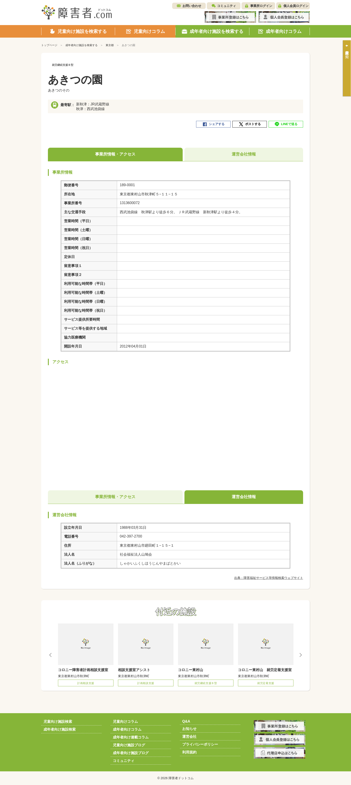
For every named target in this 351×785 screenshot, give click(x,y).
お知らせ (189, 729)
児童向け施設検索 (57, 721)
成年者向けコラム (127, 729)
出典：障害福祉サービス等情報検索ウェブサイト (268, 578)
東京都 (110, 45)
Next (300, 654)
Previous (51, 654)
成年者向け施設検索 (59, 729)
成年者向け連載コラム (131, 737)
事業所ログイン (261, 6)
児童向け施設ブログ (129, 745)
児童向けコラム (125, 721)
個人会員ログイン (295, 6)
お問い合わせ (191, 6)
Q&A (186, 721)
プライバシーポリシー (200, 744)
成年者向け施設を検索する (81, 45)
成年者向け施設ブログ (131, 753)
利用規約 (189, 752)
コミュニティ (226, 6)
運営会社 (189, 736)
